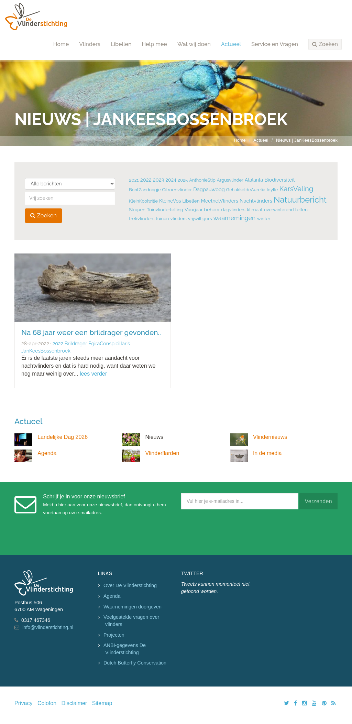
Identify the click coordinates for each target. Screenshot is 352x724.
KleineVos (170, 201)
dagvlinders (233, 209)
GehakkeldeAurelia (245, 189)
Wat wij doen (194, 44)
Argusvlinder (230, 180)
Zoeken (43, 215)
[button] (325, 44)
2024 (171, 180)
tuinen (162, 218)
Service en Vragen (274, 44)
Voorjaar (193, 209)
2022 (146, 180)
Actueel (231, 44)
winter (263, 218)
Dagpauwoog (208, 189)
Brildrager (76, 343)
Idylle (272, 189)
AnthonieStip (202, 180)
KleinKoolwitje (143, 201)
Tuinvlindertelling (165, 209)
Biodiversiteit (279, 180)
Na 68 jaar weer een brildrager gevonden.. (91, 332)
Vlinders (89, 44)
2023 (158, 180)
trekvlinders (141, 218)
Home (61, 44)
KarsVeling (296, 189)
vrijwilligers (200, 218)
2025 (183, 180)
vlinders (178, 218)
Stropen (137, 209)
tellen (301, 209)
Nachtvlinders (256, 201)
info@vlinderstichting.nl (47, 627)
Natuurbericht (300, 200)
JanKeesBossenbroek (45, 351)
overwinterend (279, 209)
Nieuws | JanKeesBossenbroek (307, 140)
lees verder (93, 374)
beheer (212, 209)
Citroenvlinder (177, 189)
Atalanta (254, 180)
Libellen (121, 44)
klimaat (255, 209)
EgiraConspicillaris (109, 343)
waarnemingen (234, 217)
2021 (134, 180)
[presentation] (233, 530)
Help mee (154, 44)
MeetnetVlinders (219, 201)
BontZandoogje (145, 189)
